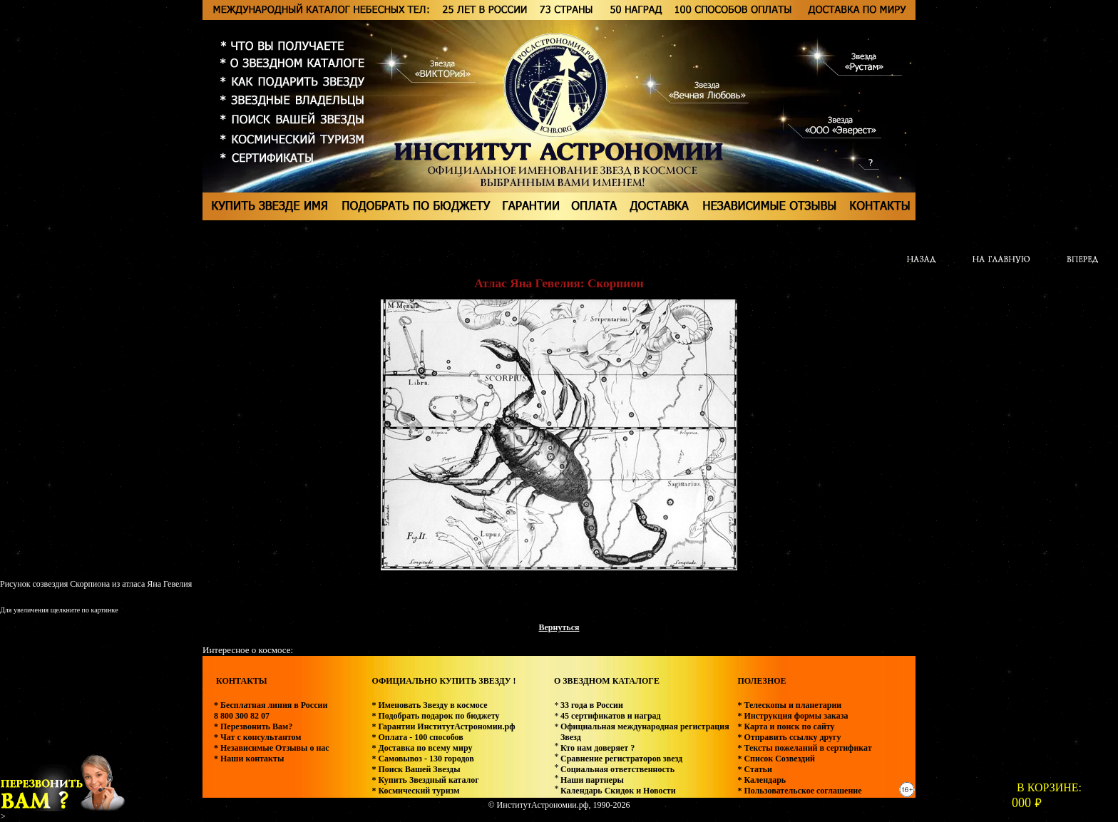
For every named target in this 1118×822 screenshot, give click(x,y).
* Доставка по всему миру (421, 748)
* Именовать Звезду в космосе (429, 705)
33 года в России (591, 705)
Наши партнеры (592, 780)
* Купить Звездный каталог (424, 780)
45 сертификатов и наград (610, 716)
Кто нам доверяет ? (597, 748)
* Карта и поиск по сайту (785, 726)
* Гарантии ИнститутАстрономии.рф (443, 726)
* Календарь (761, 780)
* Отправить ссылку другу (789, 737)
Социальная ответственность (617, 769)
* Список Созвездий (776, 759)
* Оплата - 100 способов (417, 737)
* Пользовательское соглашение (799, 791)
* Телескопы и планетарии (789, 705)
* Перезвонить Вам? (253, 726)
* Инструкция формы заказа (792, 716)
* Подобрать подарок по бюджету (435, 716)
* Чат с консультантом (258, 737)
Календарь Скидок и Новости (618, 791)
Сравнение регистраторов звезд (621, 759)
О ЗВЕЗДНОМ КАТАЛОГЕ (607, 681)
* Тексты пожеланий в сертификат (804, 748)
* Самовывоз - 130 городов (422, 759)
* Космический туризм (415, 791)
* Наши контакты (249, 759)
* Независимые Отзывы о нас (271, 748)
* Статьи (754, 769)
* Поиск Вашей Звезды (415, 769)
